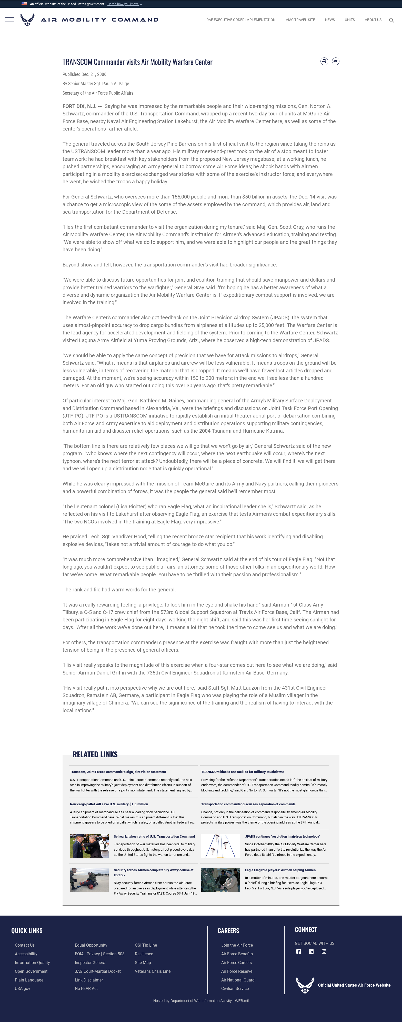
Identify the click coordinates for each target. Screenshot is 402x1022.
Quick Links (27, 930)
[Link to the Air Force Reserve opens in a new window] (233, 971)
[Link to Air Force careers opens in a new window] (233, 962)
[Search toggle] (392, 20)
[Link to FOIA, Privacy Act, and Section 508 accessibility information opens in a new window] (99, 953)
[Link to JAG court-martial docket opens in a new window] (97, 971)
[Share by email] (335, 61)
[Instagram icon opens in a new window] (324, 952)
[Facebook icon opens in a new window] (299, 952)
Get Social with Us (315, 943)
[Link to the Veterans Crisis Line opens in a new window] (154, 971)
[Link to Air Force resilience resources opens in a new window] (145, 953)
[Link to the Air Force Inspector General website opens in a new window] (89, 962)
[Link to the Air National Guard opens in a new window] (234, 979)
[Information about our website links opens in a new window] (88, 979)
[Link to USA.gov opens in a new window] (19, 988)
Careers (228, 930)
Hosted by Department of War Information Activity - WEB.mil (201, 1000)
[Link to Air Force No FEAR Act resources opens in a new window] (85, 988)
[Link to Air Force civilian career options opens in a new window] (231, 988)
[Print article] (324, 61)
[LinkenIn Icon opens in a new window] (311, 952)
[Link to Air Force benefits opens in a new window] (233, 953)
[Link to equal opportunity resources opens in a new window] (90, 945)
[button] (125, 4)
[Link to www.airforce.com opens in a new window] (233, 945)
